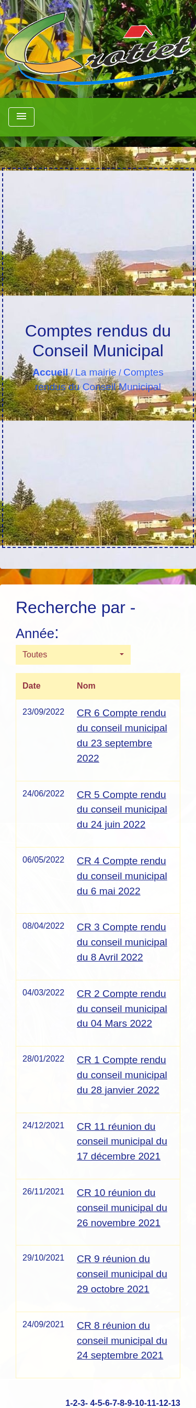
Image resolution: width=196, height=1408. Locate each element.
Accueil (50, 372)
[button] (73, 655)
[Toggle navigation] (21, 117)
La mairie (96, 372)
